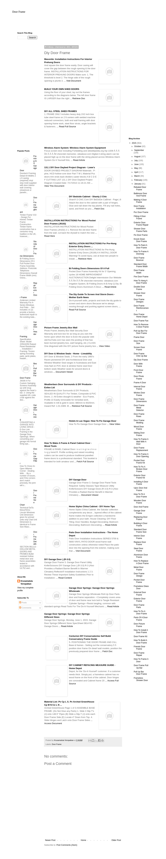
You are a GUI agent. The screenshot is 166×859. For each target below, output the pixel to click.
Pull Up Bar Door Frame (140, 673)
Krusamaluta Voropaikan (27, 582)
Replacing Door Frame (141, 518)
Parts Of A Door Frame (141, 618)
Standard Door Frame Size (140, 530)
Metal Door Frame (139, 568)
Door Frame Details (35, 538)
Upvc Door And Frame (140, 489)
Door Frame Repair (139, 654)
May (136, 168)
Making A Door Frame (140, 201)
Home (83, 840)
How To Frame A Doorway (141, 252)
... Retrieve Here (84, 259)
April (136, 172)
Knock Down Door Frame (140, 240)
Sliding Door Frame (139, 434)
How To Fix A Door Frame (140, 612)
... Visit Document (72, 81)
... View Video (103, 346)
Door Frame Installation (140, 207)
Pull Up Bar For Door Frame (140, 332)
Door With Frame (138, 365)
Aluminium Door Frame (141, 556)
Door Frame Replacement (141, 449)
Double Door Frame (139, 288)
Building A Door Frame (140, 524)
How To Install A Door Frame (141, 631)
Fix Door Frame (141, 235)
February (138, 180)
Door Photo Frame (139, 377)
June (136, 164)
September (139, 150)
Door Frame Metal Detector (139, 407)
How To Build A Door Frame (140, 641)
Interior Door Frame (139, 537)
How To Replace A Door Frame (141, 562)
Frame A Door (140, 382)
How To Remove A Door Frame (141, 325)
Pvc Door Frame (141, 212)
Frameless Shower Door (141, 679)
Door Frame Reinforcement (141, 308)
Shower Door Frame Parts (140, 230)
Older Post (116, 840)
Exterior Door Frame (140, 600)
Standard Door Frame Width (141, 265)
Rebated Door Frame (140, 188)
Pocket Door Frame (139, 581)
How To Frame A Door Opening (141, 455)
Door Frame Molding (139, 421)
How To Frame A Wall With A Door (141, 441)
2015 (134, 143)
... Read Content (64, 578)
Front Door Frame (138, 371)
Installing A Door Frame (141, 483)
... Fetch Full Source (84, 461)
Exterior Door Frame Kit (140, 476)
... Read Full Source (66, 126)
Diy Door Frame (141, 360)
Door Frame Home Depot (140, 315)
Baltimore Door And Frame (140, 194)
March (137, 176)
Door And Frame (141, 507)
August (137, 156)
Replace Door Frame (140, 543)
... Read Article (78, 160)
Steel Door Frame (138, 549)
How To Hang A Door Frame (140, 281)
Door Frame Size (139, 342)
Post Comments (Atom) (66, 845)
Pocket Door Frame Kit (139, 461)
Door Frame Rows (139, 415)
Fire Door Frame (141, 276)
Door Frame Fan (141, 321)
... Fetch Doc (98, 208)
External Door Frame (140, 593)
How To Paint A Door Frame (140, 246)
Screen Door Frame (139, 348)
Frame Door (139, 337)
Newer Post (50, 840)
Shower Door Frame (139, 294)
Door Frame (18, 11)
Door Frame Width (139, 271)
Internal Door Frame (139, 387)
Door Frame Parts (139, 606)
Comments (25, 608)
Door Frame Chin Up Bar (140, 354)
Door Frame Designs (139, 300)
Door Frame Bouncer (139, 259)
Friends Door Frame (139, 647)
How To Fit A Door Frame (140, 495)
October (138, 146)
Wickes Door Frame (139, 394)
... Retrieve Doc (77, 98)
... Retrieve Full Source (81, 406)
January (138, 184)
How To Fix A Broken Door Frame (140, 469)
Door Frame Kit (140, 636)
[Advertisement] (83, 24)
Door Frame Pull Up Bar (141, 666)
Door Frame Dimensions (140, 400)
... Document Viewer (63, 372)
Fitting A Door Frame (140, 217)
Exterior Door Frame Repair (141, 223)
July (136, 160)
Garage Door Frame (139, 512)
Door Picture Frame (139, 625)
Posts (23, 602)
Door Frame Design (139, 574)
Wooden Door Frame (140, 501)
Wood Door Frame (139, 428)
